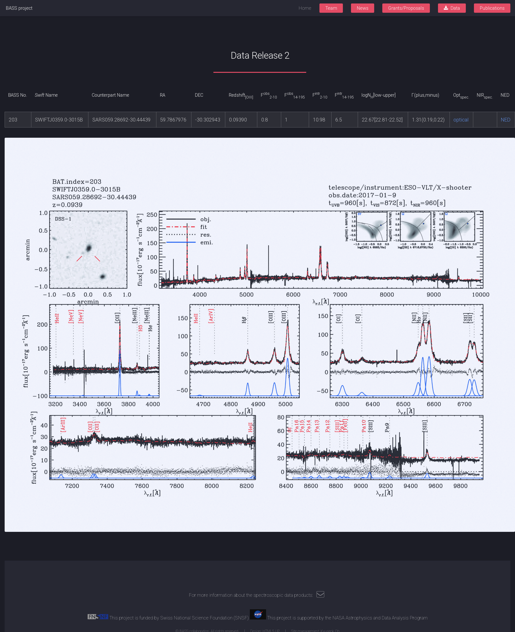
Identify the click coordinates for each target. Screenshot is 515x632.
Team (331, 8)
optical (461, 120)
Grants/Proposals (406, 8)
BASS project (19, 8)
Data (455, 8)
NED (505, 120)
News (362, 8)
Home (305, 8)
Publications (492, 8)
